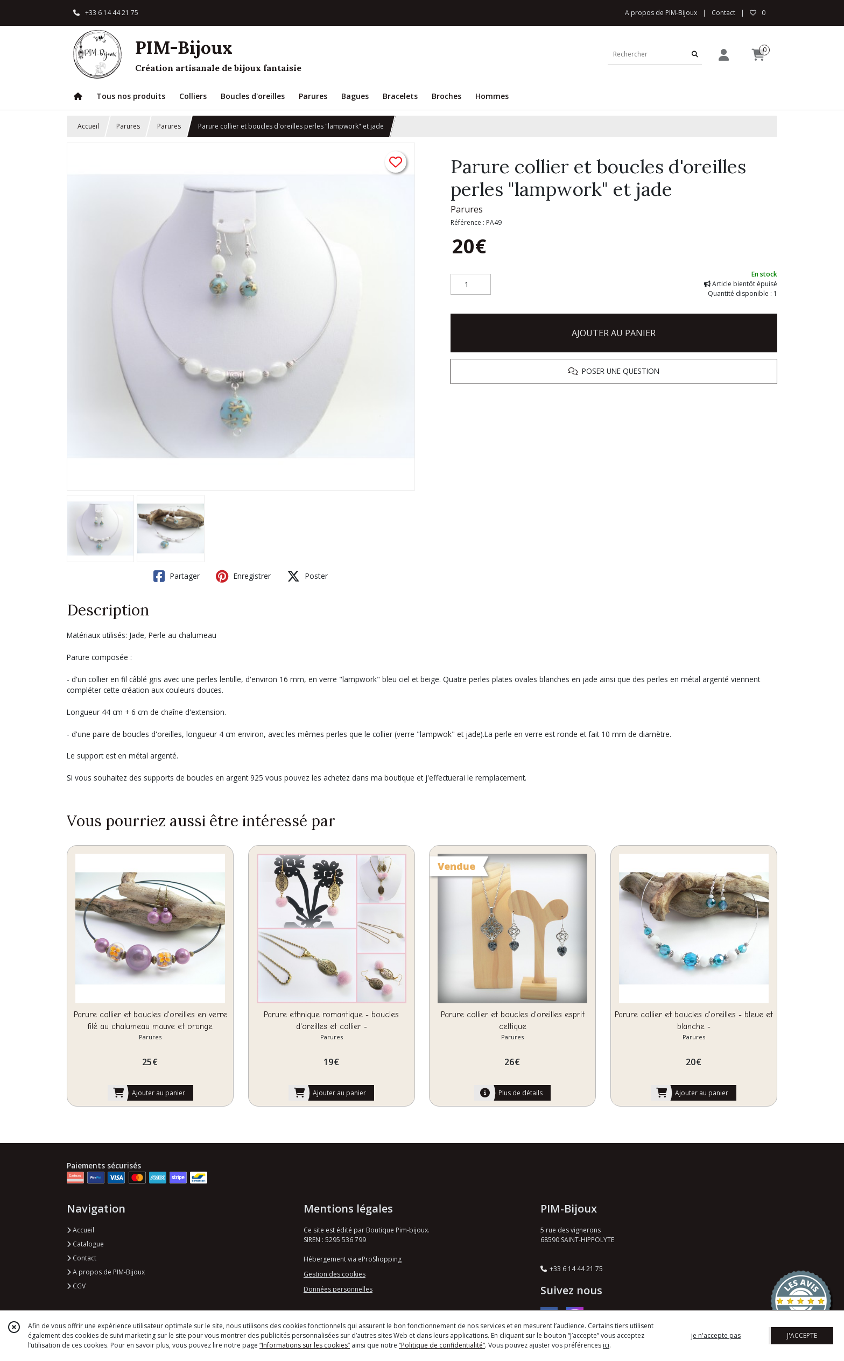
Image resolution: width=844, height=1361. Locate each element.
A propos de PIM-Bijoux (106, 1272)
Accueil (88, 126)
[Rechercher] (695, 54)
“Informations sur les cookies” (304, 1345)
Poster (307, 576)
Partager (176, 576)
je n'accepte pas (716, 1335)
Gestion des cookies (334, 1274)
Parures (128, 126)
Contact (723, 12)
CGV (76, 1286)
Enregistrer (243, 576)
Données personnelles (338, 1289)
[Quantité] (471, 284)
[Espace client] (723, 54)
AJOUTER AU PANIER (614, 333)
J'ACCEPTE (802, 1335)
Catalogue (85, 1244)
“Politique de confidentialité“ (442, 1345)
